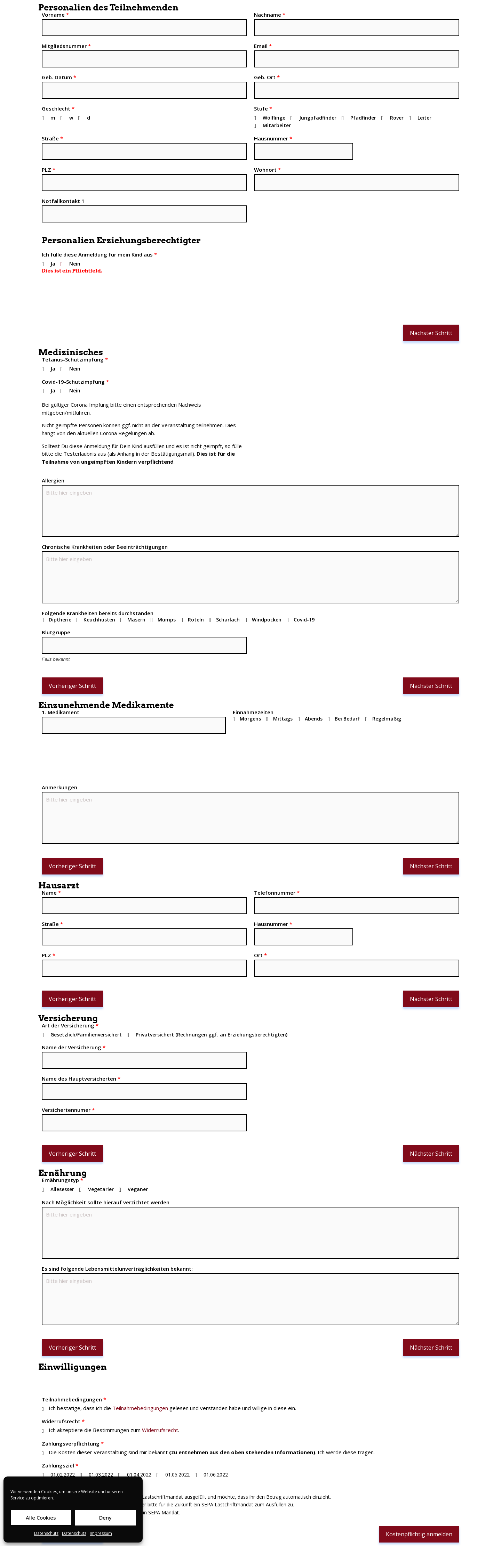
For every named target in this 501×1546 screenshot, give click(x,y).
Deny (105, 1517)
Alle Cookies (41, 1517)
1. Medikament (60, 712)
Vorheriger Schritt (72, 686)
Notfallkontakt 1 (63, 201)
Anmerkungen (59, 787)
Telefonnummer (277, 892)
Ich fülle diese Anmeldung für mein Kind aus (99, 254)
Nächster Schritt (431, 333)
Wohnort (267, 169)
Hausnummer (273, 138)
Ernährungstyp (62, 1180)
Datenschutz (46, 1533)
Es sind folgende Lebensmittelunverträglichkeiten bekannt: (117, 1268)
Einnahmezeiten (253, 712)
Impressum (101, 1533)
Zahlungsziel (60, 1465)
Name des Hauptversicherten (81, 1078)
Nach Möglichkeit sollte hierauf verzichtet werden (105, 1202)
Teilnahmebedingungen (74, 1399)
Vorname (55, 14)
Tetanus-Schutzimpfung (75, 359)
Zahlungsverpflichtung (73, 1443)
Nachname (269, 14)
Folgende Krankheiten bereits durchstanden (97, 613)
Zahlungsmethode (67, 1487)
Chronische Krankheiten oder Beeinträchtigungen (105, 547)
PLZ (48, 169)
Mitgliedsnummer (66, 46)
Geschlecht (58, 108)
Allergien (53, 480)
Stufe (263, 108)
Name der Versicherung (73, 1047)
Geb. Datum (59, 77)
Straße (52, 138)
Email (263, 46)
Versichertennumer (68, 1110)
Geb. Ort (267, 77)
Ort (260, 955)
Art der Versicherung (70, 1025)
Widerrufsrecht (63, 1421)
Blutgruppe (56, 632)
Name (51, 892)
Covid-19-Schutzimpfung (75, 381)
